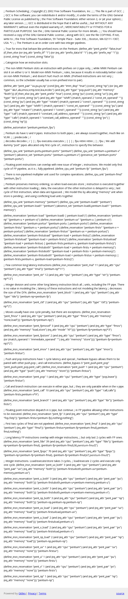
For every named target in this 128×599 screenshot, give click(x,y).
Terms (42, 593)
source (120, 593)
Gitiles (22, 593)
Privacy (32, 593)
